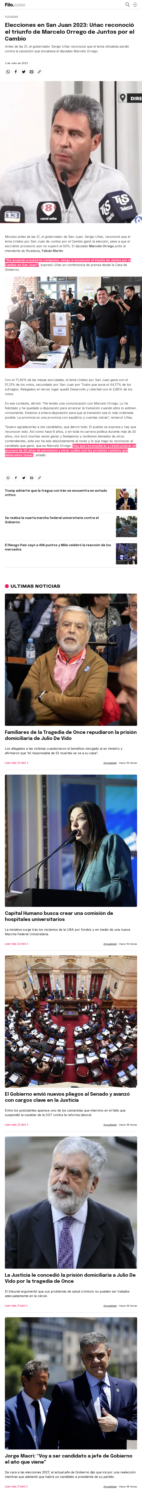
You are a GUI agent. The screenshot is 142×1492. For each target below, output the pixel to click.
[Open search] (127, 5)
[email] (31, 72)
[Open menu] (135, 5)
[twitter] (24, 72)
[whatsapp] (8, 72)
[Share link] (39, 72)
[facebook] (16, 72)
